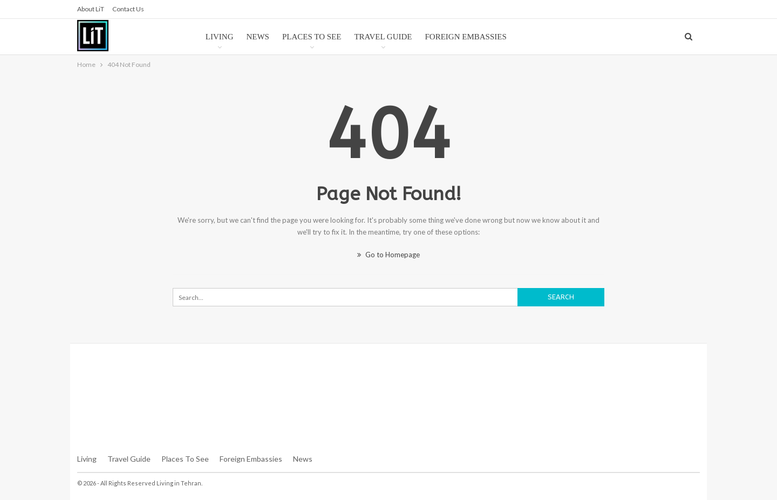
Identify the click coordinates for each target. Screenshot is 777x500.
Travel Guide (383, 36)
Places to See (311, 36)
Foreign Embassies (466, 36)
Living (220, 36)
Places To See (185, 458)
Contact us (128, 9)
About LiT (90, 9)
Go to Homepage (388, 254)
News (257, 36)
